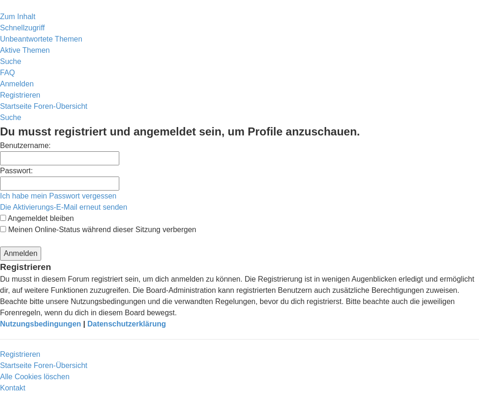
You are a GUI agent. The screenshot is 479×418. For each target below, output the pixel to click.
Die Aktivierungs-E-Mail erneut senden (63, 207)
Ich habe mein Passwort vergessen (58, 196)
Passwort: (16, 171)
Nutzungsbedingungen (40, 324)
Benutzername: (25, 145)
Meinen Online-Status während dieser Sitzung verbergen (98, 230)
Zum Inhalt (18, 17)
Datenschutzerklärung (126, 324)
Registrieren (20, 354)
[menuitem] (41, 39)
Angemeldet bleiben (37, 218)
